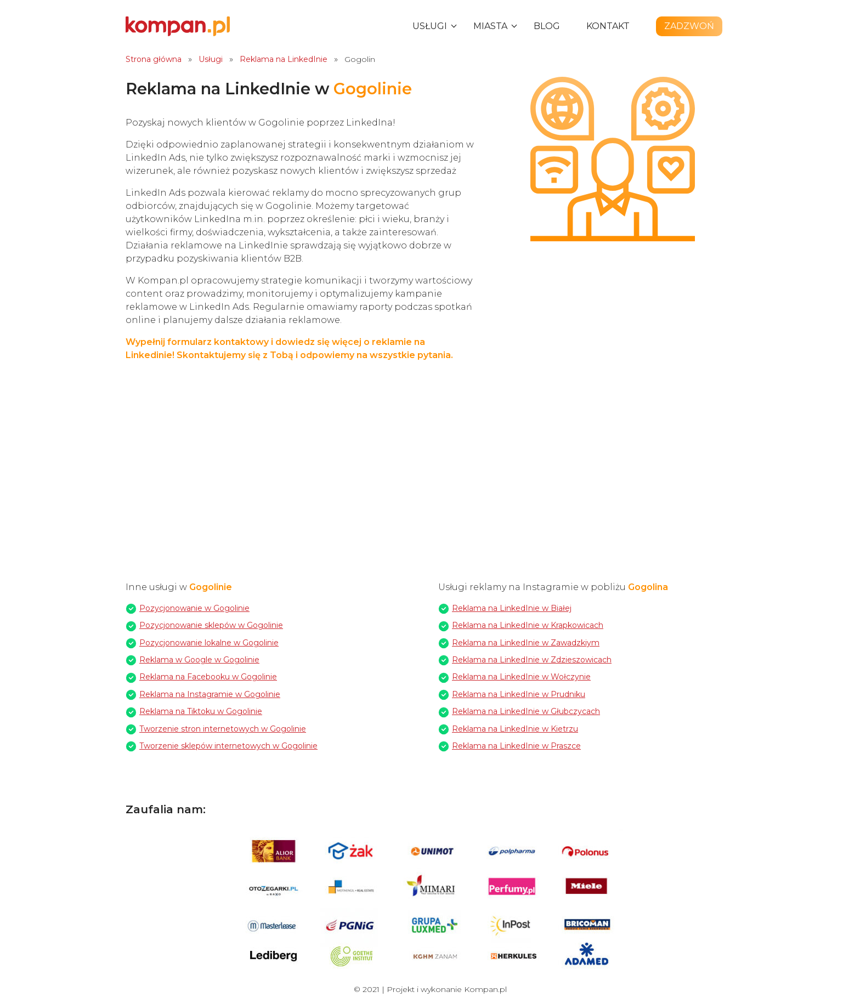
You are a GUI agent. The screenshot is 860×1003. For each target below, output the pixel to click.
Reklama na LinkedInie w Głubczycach (526, 711)
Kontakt (608, 26)
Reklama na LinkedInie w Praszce (516, 746)
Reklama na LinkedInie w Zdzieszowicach (532, 660)
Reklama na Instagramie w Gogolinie (209, 694)
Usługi (429, 26)
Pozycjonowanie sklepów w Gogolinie (211, 625)
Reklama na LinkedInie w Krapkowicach (527, 625)
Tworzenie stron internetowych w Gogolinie (222, 729)
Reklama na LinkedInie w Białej (512, 608)
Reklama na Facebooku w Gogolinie (208, 677)
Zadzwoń (689, 26)
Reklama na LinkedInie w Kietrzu (515, 729)
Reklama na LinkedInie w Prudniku (518, 694)
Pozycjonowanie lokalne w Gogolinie (209, 643)
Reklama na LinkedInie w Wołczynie (521, 677)
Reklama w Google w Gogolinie (199, 660)
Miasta (490, 26)
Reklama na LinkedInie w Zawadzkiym (525, 643)
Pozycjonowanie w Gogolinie (194, 608)
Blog (547, 26)
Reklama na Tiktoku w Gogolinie (200, 711)
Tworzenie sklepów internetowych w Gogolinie (228, 746)
